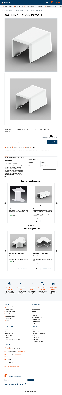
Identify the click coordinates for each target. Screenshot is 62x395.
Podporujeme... (35, 339)
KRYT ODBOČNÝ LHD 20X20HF (16, 253)
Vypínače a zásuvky (10, 311)
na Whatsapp (16, 356)
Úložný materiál (20, 10)
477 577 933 (10, 348)
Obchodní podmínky (37, 317)
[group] (19, 203)
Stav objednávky (36, 321)
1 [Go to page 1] (28, 225)
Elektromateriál (12, 10)
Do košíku (52, 142)
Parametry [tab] (11, 155)
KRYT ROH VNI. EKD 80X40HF (16, 206)
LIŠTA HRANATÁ (37, 206)
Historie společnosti (36, 337)
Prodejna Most (35, 331)
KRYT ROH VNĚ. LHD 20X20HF (40, 253)
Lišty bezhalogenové (36, 10)
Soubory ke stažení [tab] (19, 155)
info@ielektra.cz (21, 351)
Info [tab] (6, 155)
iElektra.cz (6, 10)
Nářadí (7, 320)
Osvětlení (8, 318)
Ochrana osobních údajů (38, 341)
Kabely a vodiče (9, 306)
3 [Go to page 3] (31, 225)
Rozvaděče (8, 313)
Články (33, 323)
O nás (33, 335)
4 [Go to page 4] (33, 225)
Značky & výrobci (8, 335)
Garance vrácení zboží (37, 313)
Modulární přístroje (10, 316)
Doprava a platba (36, 309)
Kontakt (34, 311)
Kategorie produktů (36, 306)
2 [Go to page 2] (30, 225)
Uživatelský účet (36, 319)
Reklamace (34, 315)
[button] (47, 2)
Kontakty (34, 329)
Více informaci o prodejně (13, 366)
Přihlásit (31, 380)
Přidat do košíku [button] (22, 221)
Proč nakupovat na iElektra (38, 333)
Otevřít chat (18, 354)
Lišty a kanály (27, 10)
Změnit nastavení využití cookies (12, 339)
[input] (12, 221)
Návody (6, 329)
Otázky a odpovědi (9, 333)
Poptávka (7, 337)
